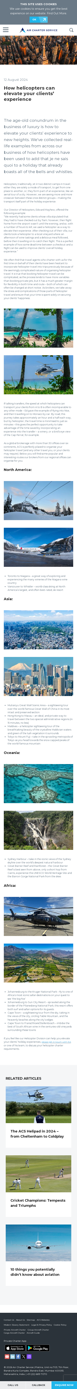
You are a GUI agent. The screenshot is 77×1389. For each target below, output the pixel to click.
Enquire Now (64, 1385)
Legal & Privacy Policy (41, 1324)
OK (34, 19)
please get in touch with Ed (57, 1041)
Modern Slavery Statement (16, 1324)
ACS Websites (43, 1319)
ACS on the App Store (15, 1347)
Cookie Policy (60, 1324)
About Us (20, 1319)
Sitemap (31, 1319)
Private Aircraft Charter (15, 1329)
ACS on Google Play (38, 1347)
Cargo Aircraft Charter (14, 1332)
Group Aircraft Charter (38, 1329)
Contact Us (9, 1319)
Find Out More (56, 13)
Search (71, 30)
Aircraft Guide (33, 1332)
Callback (38, 1385)
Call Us (13, 1385)
